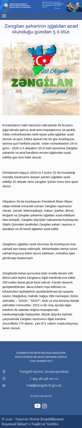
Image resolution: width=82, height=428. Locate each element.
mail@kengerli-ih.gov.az (44, 385)
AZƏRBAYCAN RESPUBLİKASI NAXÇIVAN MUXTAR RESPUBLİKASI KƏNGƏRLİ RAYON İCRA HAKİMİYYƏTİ (41, 357)
